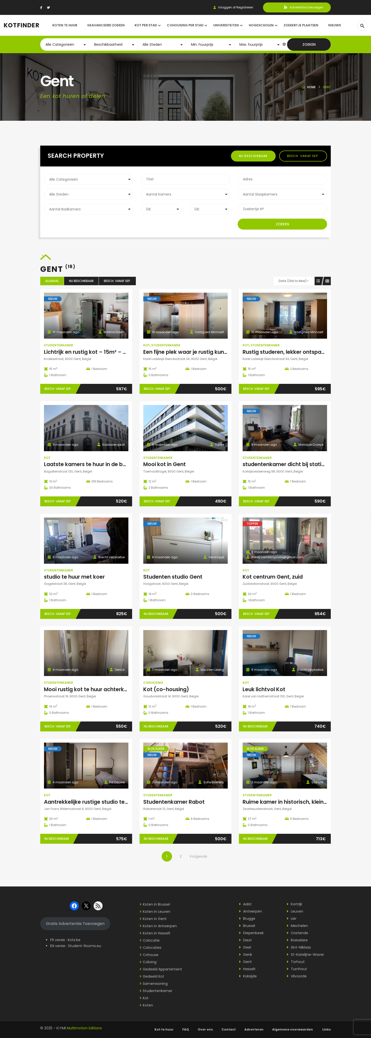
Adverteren (253, 1029)
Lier (292, 918)
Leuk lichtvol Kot (264, 689)
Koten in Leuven (156, 911)
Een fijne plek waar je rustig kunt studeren (197, 352)
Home (311, 87)
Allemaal (52, 281)
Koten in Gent (155, 918)
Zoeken (309, 44)
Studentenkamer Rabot (174, 801)
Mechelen (297, 925)
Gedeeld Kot (153, 976)
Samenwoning (155, 983)
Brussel (247, 925)
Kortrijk (294, 904)
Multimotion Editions (84, 1028)
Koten (148, 1005)
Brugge (247, 918)
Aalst (245, 904)
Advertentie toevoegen (303, 7)
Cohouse (150, 954)
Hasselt (247, 968)
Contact (229, 1029)
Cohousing (153, 682)
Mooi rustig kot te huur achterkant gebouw (99, 689)
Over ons (205, 1029)
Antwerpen (250, 911)
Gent (245, 961)
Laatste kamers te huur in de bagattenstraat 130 (107, 464)
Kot (146, 345)
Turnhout (297, 968)
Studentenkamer (58, 345)
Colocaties (152, 947)
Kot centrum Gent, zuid (273, 576)
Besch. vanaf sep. (303, 156)
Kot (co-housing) (166, 689)
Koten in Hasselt (156, 933)
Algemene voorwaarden (293, 1029)
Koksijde (248, 976)
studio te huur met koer (74, 576)
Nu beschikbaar (253, 156)
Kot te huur (164, 1029)
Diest (245, 940)
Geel (245, 947)
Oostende (297, 932)
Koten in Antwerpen (160, 925)
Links (326, 1029)
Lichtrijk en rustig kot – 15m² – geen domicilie (102, 352)
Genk (245, 954)
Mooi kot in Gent (164, 464)
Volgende (198, 856)
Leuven (295, 911)
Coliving (149, 961)
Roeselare (297, 940)
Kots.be (74, 939)
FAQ (185, 1029)
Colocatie (151, 940)
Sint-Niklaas (299, 947)
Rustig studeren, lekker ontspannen (288, 352)
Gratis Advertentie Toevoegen (75, 923)
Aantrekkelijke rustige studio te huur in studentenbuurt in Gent (124, 801)
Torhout (296, 961)
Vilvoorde (297, 976)
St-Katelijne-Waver (305, 954)
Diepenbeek (251, 932)
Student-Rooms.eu (84, 945)
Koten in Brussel (156, 904)
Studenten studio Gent (172, 576)
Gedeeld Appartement (162, 969)
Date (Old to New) (293, 281)
